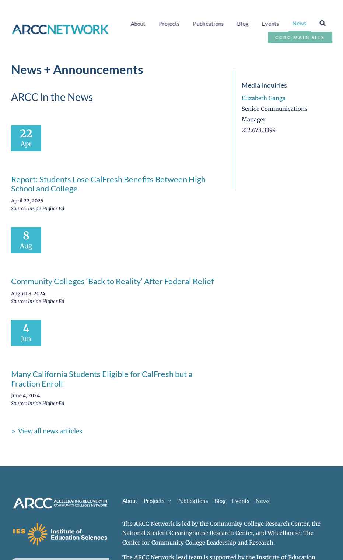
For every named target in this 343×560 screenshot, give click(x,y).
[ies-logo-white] (60, 524)
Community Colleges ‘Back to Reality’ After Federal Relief (112, 281)
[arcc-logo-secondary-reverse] (60, 499)
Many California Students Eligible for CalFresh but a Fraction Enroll (101, 378)
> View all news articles (46, 431)
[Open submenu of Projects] (169, 501)
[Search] (323, 23)
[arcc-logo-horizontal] (60, 27)
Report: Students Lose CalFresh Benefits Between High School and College (108, 184)
